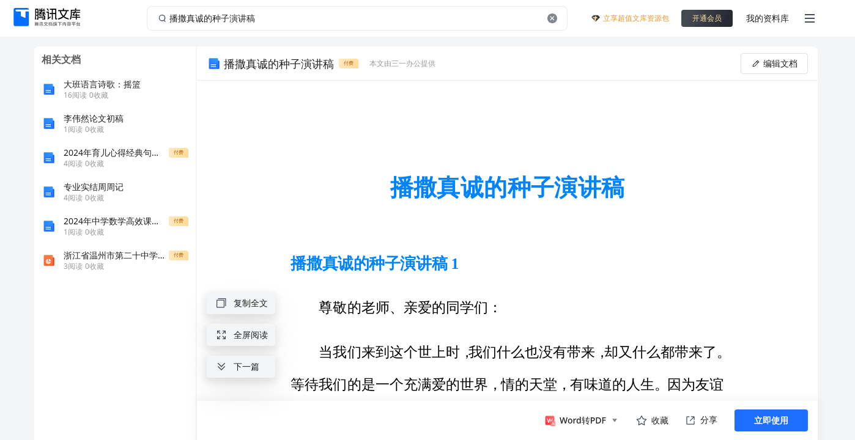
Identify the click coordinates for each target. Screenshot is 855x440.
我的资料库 (767, 18)
